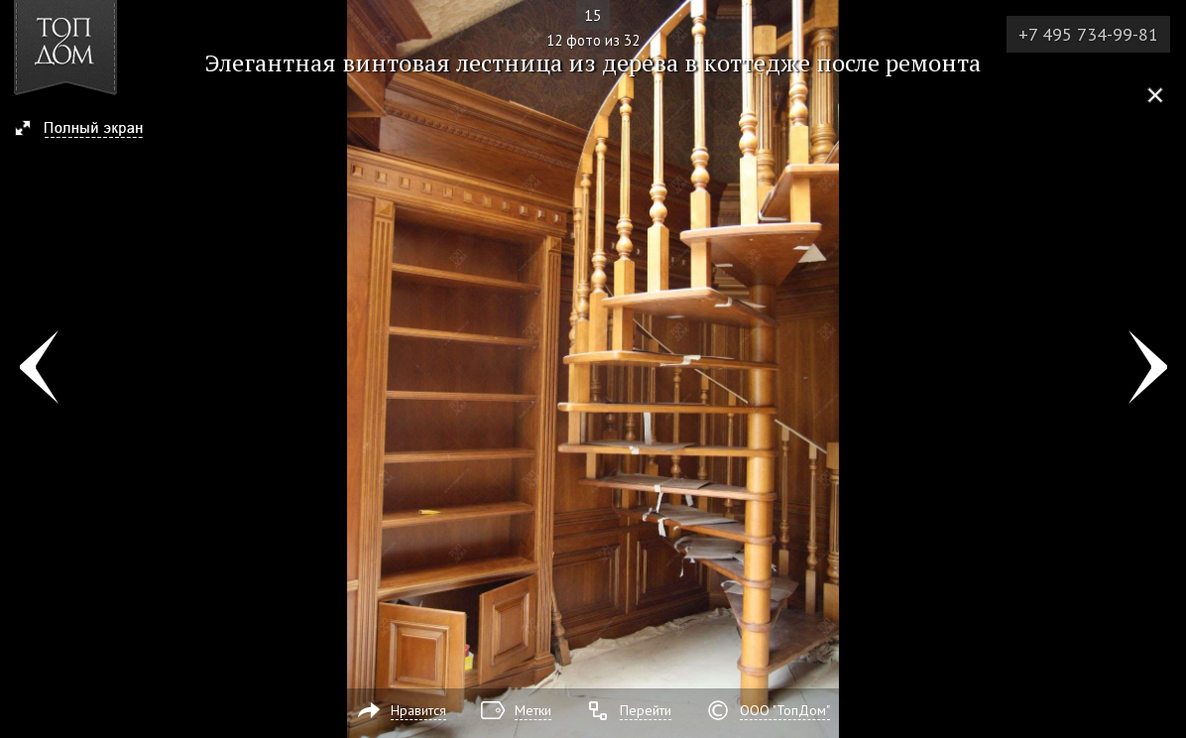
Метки (533, 710)
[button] (88, 130)
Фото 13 (1148, 369)
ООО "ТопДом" (785, 710)
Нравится (418, 710)
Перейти (645, 710)
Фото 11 (38, 369)
